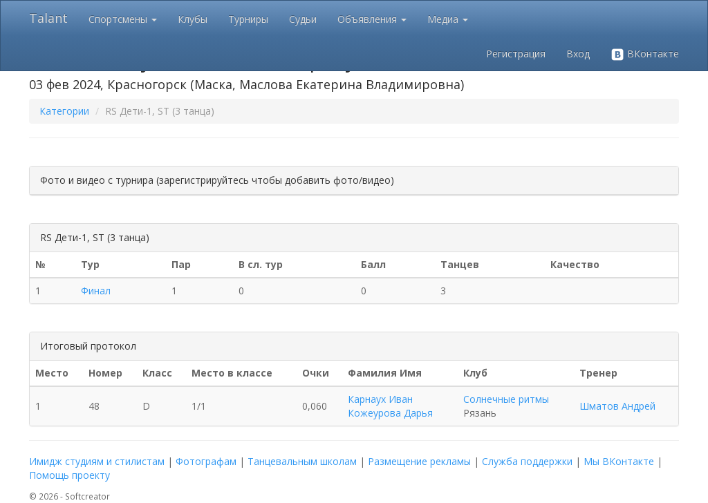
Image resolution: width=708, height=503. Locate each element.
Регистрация (516, 53)
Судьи (303, 19)
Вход (578, 53)
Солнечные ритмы (506, 399)
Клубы (192, 19)
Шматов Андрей (617, 405)
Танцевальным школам (302, 461)
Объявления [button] (372, 19)
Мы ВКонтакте (619, 461)
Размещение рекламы (419, 461)
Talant (48, 18)
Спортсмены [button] (122, 19)
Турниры (248, 19)
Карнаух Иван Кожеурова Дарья (390, 405)
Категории (64, 110)
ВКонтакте (645, 54)
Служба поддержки (527, 461)
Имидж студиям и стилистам (97, 461)
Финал (96, 290)
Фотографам (206, 461)
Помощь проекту (69, 475)
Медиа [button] (447, 19)
